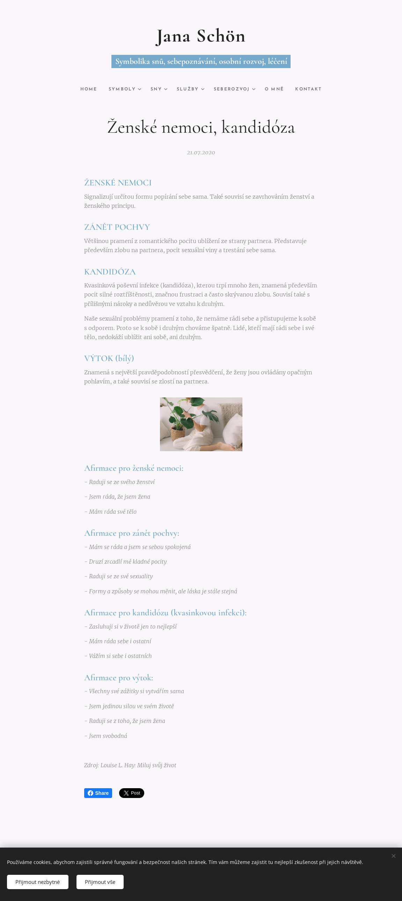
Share (98, 793)
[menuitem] (87, 89)
